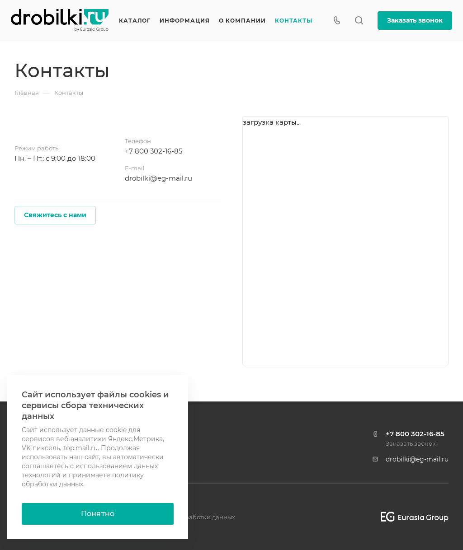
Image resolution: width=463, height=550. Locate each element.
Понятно (97, 513)
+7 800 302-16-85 (153, 151)
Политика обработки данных (190, 517)
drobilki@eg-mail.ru (158, 178)
